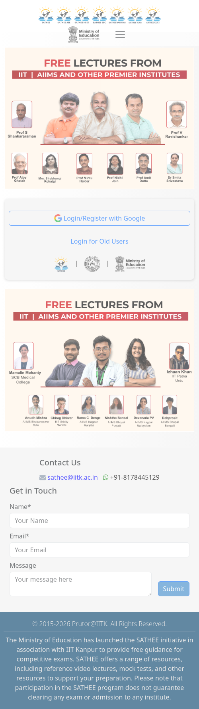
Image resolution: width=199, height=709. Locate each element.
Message (23, 565)
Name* (20, 506)
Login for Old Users (99, 241)
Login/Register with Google (99, 218)
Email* (19, 536)
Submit (173, 588)
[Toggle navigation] (120, 34)
